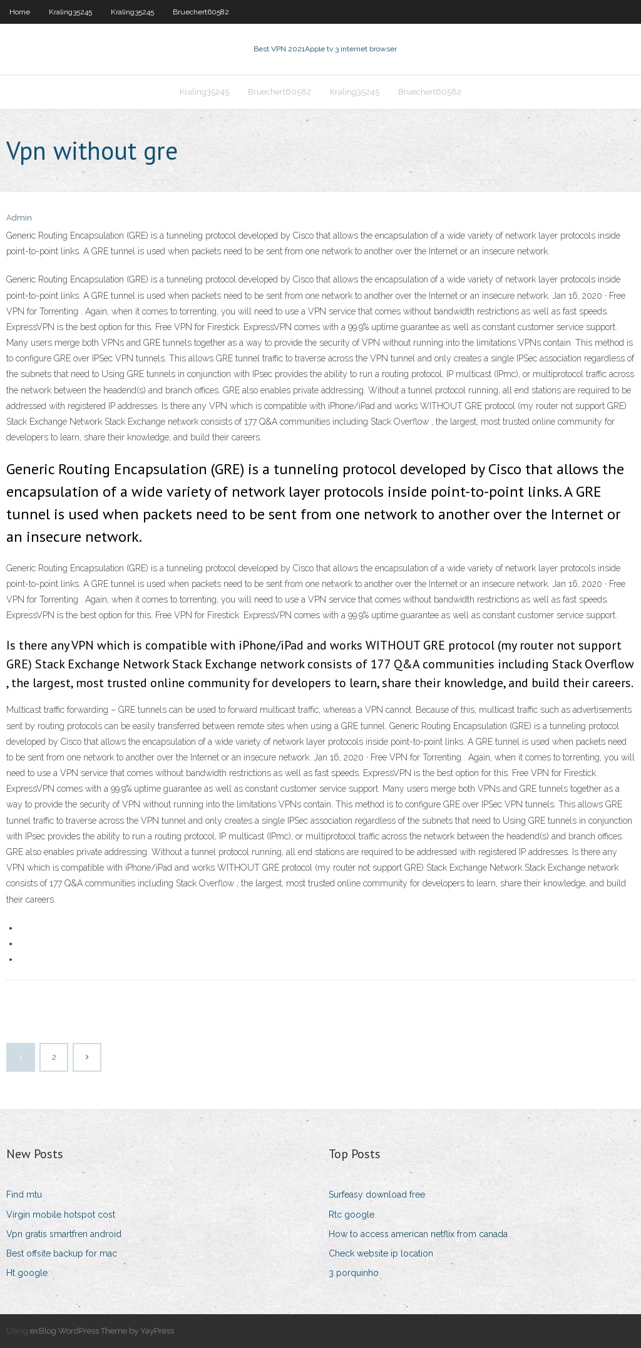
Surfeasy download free (377, 1195)
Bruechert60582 (201, 12)
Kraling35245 (70, 12)
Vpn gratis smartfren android (63, 1234)
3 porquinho (354, 1273)
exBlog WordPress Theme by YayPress (102, 1330)
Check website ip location (381, 1253)
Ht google (27, 1273)
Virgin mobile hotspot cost (60, 1215)
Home (19, 12)
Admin (19, 217)
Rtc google (351, 1215)
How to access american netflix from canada (418, 1234)
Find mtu (24, 1195)
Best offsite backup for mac (61, 1253)
